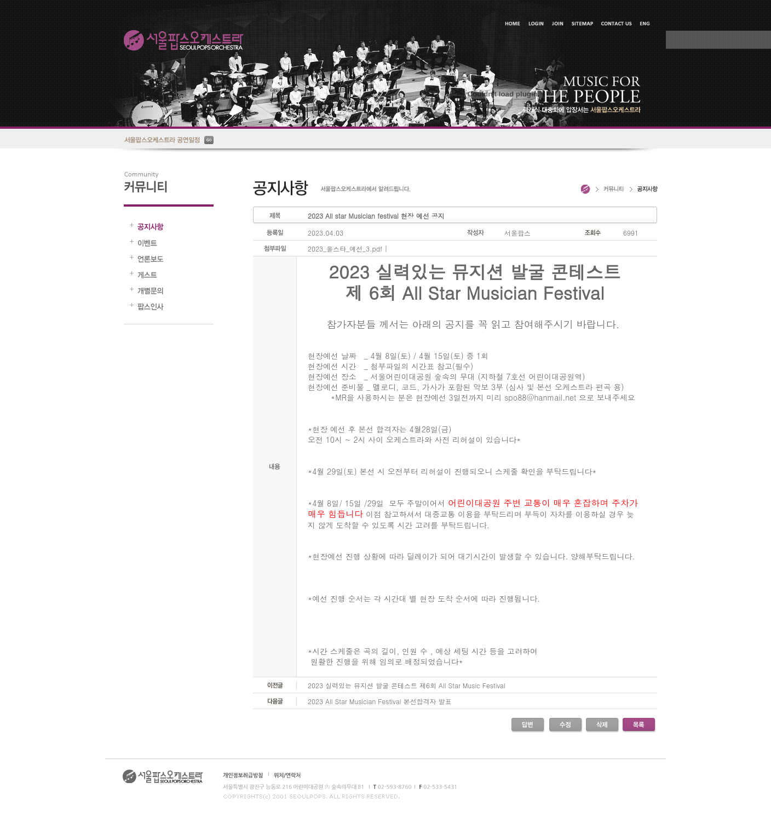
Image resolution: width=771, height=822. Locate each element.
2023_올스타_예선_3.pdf (345, 248)
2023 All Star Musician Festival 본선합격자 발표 (379, 701)
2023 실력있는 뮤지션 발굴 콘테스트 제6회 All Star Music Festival (406, 685)
